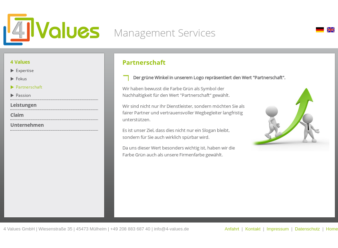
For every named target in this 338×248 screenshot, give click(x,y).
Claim (17, 115)
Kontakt (252, 228)
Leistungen (23, 105)
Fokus (21, 79)
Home (332, 228)
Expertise (25, 70)
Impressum (278, 228)
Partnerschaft (29, 87)
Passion (23, 95)
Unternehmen (27, 125)
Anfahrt (232, 228)
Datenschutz (307, 228)
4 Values (20, 62)
